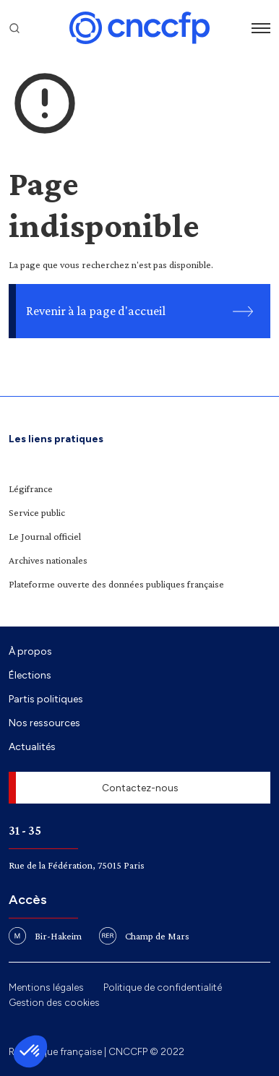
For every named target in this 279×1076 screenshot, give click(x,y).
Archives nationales (48, 560)
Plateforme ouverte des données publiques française (116, 584)
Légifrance (31, 488)
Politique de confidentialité (162, 987)
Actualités (32, 746)
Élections (30, 675)
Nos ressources (44, 722)
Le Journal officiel (45, 536)
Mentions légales (46, 987)
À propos (30, 651)
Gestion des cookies (54, 1002)
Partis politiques (46, 699)
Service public (37, 512)
